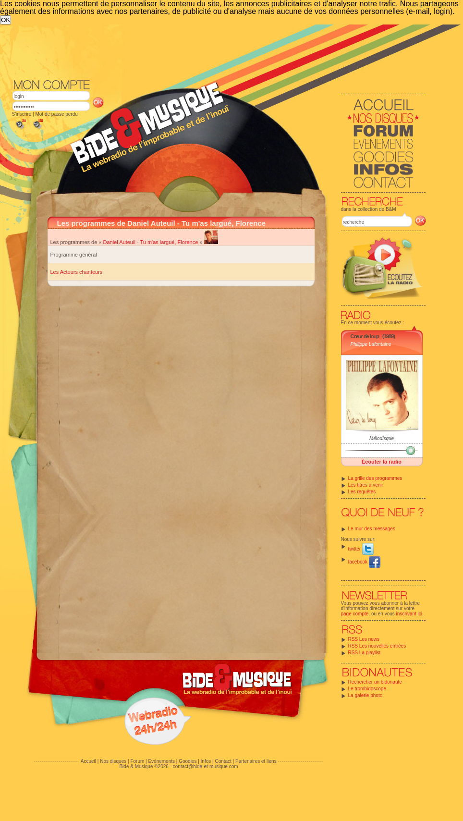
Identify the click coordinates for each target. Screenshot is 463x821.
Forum (137, 761)
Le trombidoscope (367, 688)
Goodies (187, 761)
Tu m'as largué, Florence (169, 242)
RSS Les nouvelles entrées (377, 646)
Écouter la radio (382, 462)
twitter (361, 548)
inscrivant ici (409, 613)
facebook (364, 561)
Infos (206, 761)
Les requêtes (362, 491)
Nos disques (113, 761)
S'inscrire (22, 114)
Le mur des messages (371, 528)
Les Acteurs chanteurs (76, 272)
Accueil (88, 761)
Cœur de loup (365, 336)
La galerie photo (365, 695)
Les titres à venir (365, 485)
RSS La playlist (364, 652)
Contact (223, 761)
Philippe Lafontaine (371, 344)
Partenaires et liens (256, 761)
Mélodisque (381, 438)
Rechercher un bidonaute (375, 682)
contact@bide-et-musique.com (205, 766)
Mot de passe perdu (56, 114)
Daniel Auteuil (119, 242)
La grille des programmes (375, 478)
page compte (355, 613)
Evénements (161, 761)
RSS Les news (364, 639)
